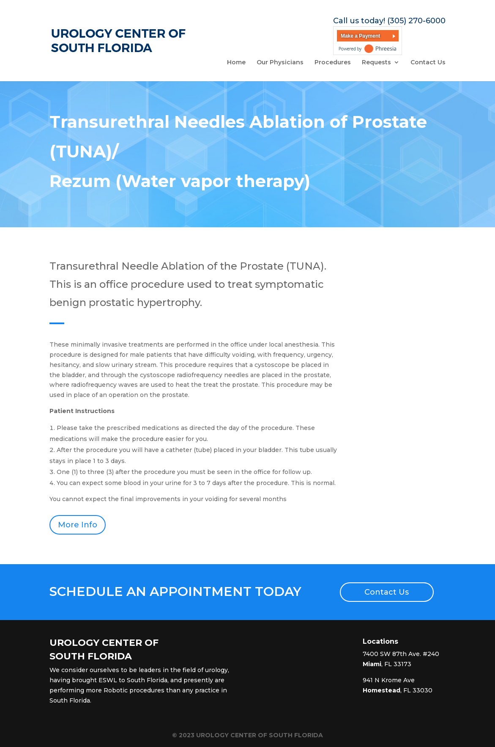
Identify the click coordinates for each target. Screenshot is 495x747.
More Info (77, 524)
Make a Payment (360, 36)
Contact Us (428, 62)
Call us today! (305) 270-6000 (389, 20)
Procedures (333, 62)
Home (236, 62)
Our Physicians (280, 62)
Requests (376, 62)
